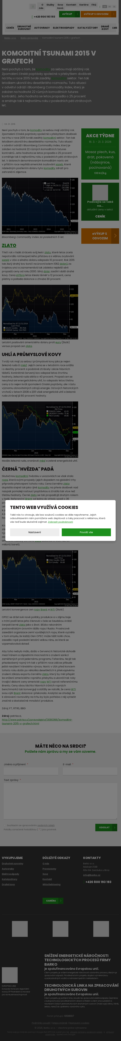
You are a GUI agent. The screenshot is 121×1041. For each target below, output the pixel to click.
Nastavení (34, 532)
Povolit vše (86, 532)
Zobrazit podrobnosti (60, 522)
